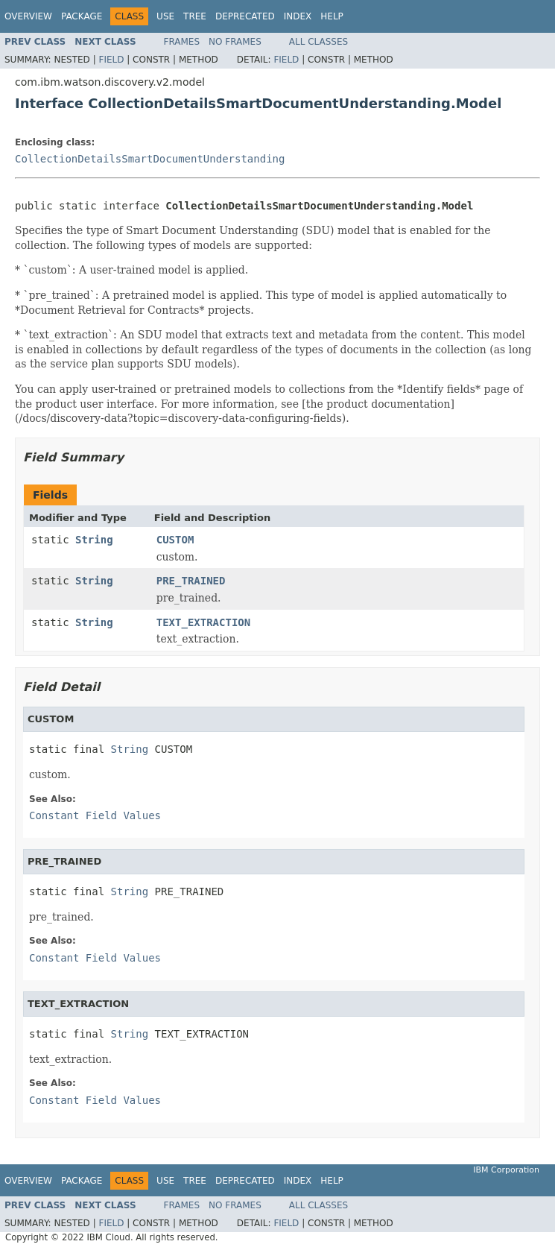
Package (81, 16)
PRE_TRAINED (191, 581)
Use (165, 16)
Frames (182, 42)
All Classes (318, 42)
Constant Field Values (95, 815)
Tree (194, 16)
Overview (28, 16)
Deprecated (245, 16)
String (94, 540)
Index (298, 16)
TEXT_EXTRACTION (203, 622)
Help (331, 16)
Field (111, 59)
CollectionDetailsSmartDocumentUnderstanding (150, 159)
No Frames (235, 42)
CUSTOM (175, 540)
